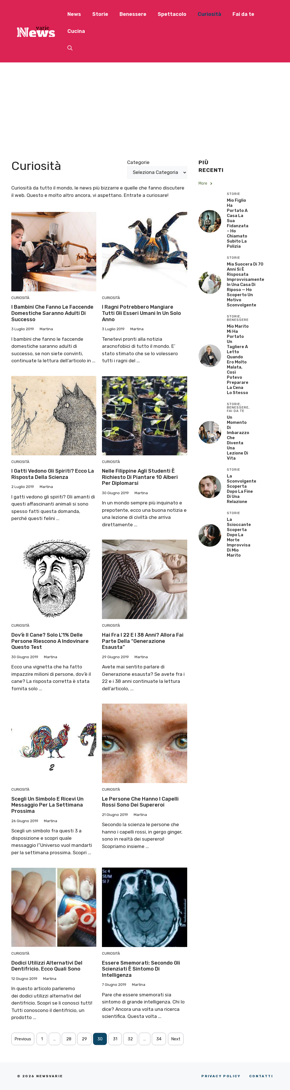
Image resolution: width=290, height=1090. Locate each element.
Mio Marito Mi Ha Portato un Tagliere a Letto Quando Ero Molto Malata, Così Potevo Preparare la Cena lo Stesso (238, 359)
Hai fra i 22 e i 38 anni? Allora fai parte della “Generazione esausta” (143, 641)
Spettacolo (172, 14)
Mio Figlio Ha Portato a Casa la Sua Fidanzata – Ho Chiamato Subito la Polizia (237, 223)
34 (158, 1038)
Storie (100, 14)
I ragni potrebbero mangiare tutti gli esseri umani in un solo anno (141, 313)
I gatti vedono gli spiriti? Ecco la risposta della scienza (52, 474)
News (74, 14)
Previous (22, 1038)
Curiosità (209, 14)
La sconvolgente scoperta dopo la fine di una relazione (241, 489)
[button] (70, 48)
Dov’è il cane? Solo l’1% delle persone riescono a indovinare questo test (50, 641)
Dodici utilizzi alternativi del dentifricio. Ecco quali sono (46, 966)
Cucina (76, 31)
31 (115, 1038)
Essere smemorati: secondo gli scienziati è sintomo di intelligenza (141, 969)
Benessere (133, 14)
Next (175, 1038)
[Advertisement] (145, 105)
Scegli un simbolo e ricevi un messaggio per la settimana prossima (47, 805)
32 (130, 1038)
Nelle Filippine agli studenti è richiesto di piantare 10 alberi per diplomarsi (140, 477)
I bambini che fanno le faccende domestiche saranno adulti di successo (52, 313)
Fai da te (243, 14)
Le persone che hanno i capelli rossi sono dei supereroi (140, 802)
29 (84, 1038)
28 (68, 1038)
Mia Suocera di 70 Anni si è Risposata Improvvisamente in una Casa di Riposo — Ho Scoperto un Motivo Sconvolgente (245, 285)
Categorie (138, 162)
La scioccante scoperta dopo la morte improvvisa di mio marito (239, 537)
